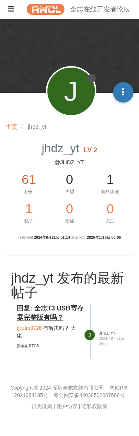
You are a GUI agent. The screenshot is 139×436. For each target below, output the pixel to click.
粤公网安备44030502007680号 (89, 395)
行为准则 (42, 406)
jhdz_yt (107, 333)
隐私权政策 (94, 406)
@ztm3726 (29, 328)
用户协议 (67, 406)
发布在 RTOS (28, 346)
